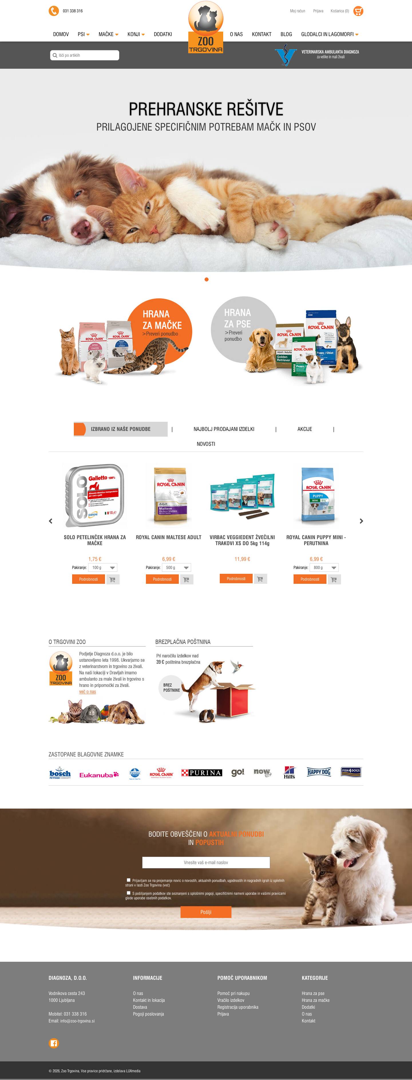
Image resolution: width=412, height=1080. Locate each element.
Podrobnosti (88, 579)
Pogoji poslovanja (148, 1014)
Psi (84, 34)
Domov (61, 34)
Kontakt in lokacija (149, 1000)
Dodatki (163, 34)
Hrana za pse (313, 993)
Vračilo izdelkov (230, 1000)
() (340, 11)
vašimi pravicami (273, 893)
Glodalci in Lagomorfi (329, 34)
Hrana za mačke (316, 1000)
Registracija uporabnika (237, 1007)
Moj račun (297, 11)
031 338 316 (73, 11)
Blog (286, 34)
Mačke (108, 34)
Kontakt (262, 34)
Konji (136, 34)
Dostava (140, 1007)
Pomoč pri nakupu (233, 993)
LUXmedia (133, 1071)
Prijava (318, 11)
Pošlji (206, 912)
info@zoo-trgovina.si (77, 1020)
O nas (236, 34)
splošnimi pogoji (202, 893)
